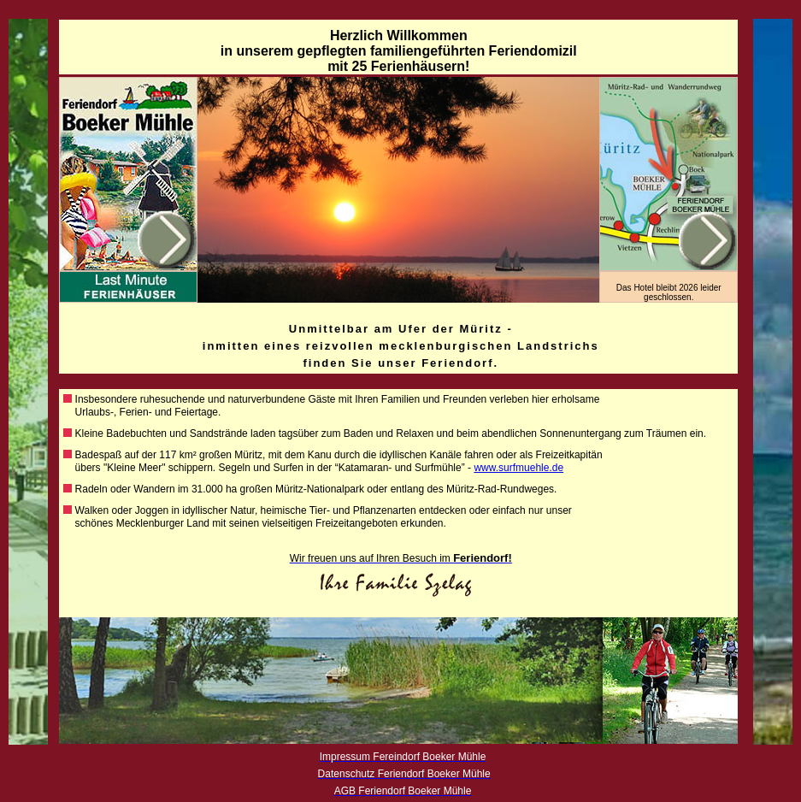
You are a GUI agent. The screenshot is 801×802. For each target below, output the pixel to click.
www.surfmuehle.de (518, 468)
